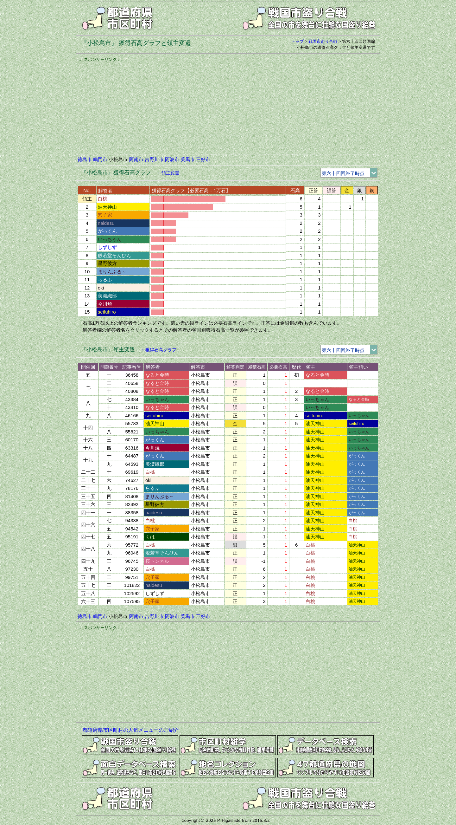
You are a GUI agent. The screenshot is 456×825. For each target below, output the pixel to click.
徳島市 (85, 159)
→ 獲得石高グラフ (158, 349)
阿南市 (136, 159)
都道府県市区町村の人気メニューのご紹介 (131, 730)
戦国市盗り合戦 (322, 41)
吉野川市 (154, 159)
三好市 (203, 159)
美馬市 (187, 159)
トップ (297, 41)
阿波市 (172, 159)
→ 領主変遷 (167, 172)
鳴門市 (100, 159)
